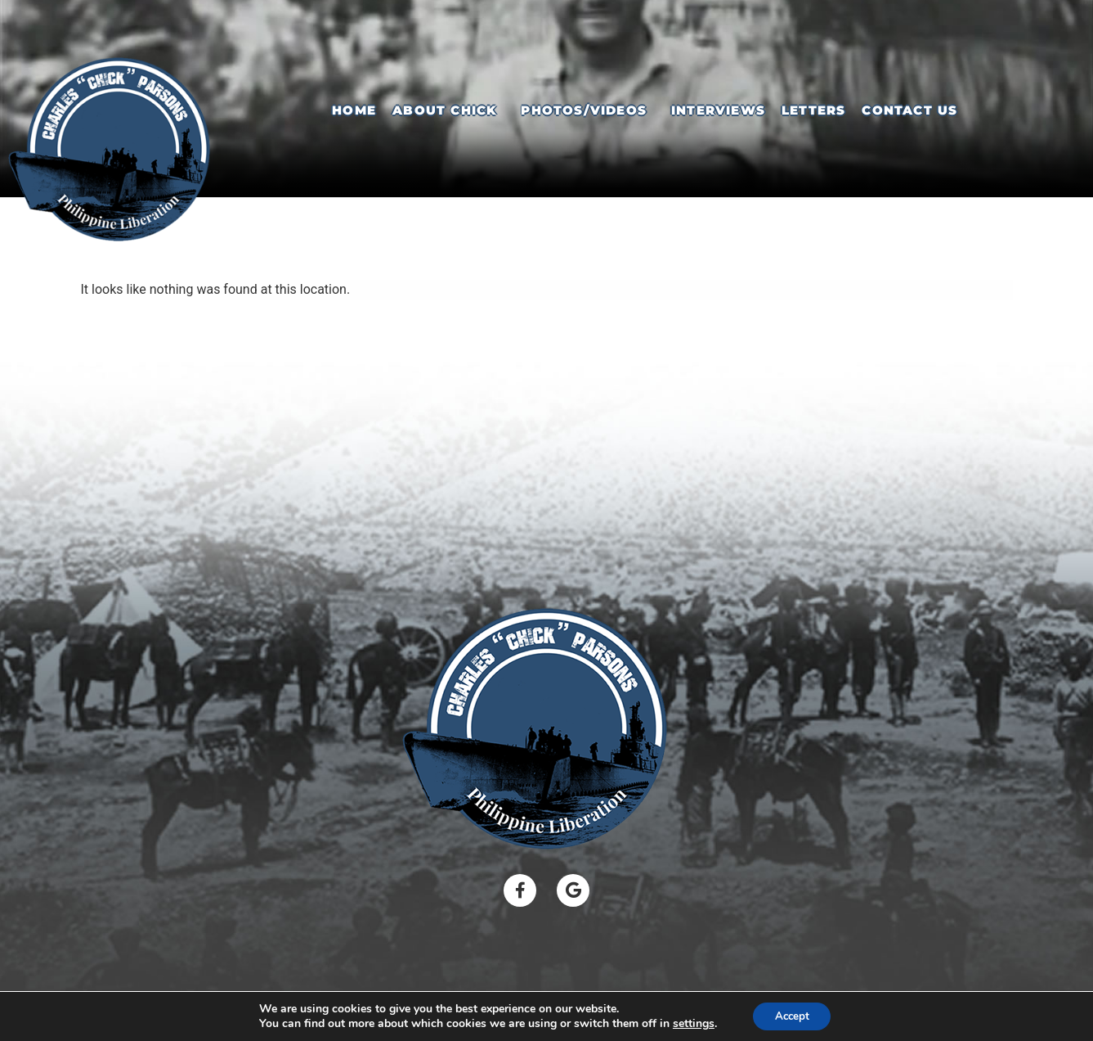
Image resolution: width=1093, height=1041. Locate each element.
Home (354, 111)
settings (689, 1023)
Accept (792, 1015)
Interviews (718, 111)
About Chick (444, 111)
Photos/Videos (584, 111)
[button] (448, 110)
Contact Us (909, 111)
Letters (813, 111)
